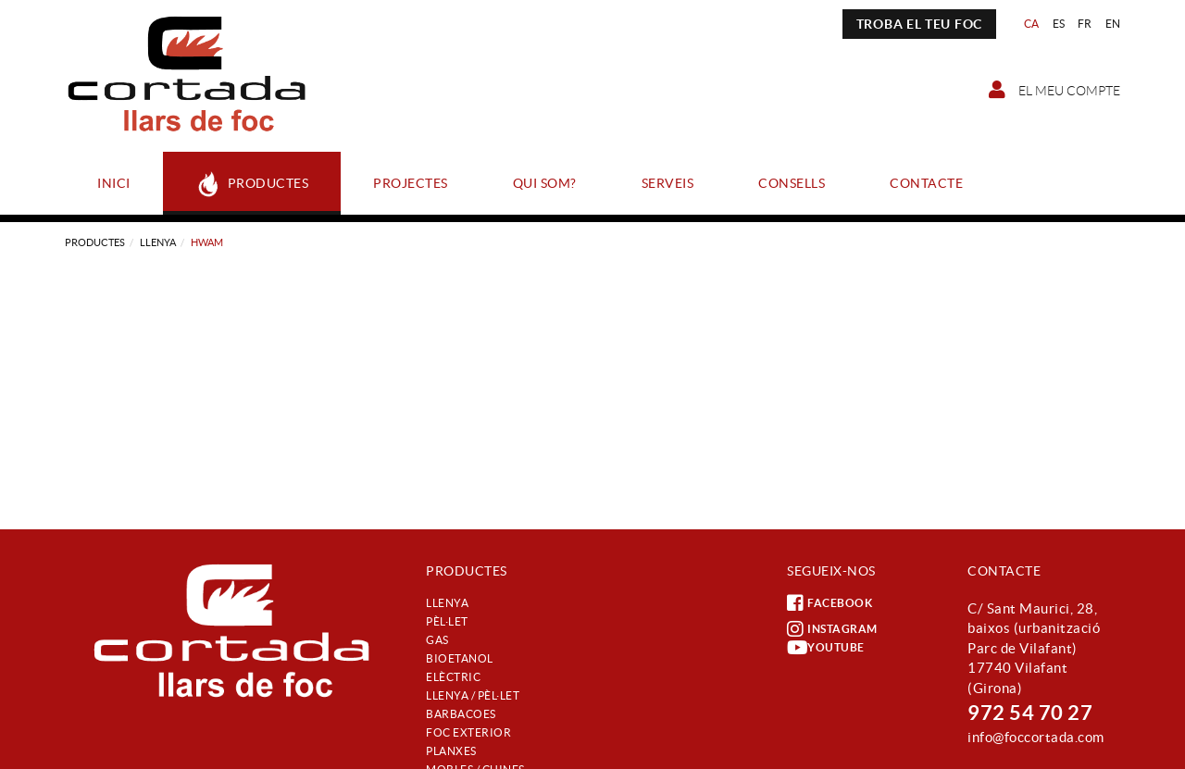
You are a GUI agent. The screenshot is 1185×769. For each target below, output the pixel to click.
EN (1113, 24)
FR (1085, 24)
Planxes (451, 751)
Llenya (158, 242)
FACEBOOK (829, 603)
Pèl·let (447, 621)
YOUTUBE (826, 648)
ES (1059, 24)
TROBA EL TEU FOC (919, 24)
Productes (95, 242)
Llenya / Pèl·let (472, 695)
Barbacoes (461, 714)
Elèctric (453, 677)
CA (1032, 24)
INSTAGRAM (832, 629)
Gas (437, 640)
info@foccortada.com (1035, 737)
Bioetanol (459, 658)
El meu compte (1054, 90)
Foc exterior (468, 732)
